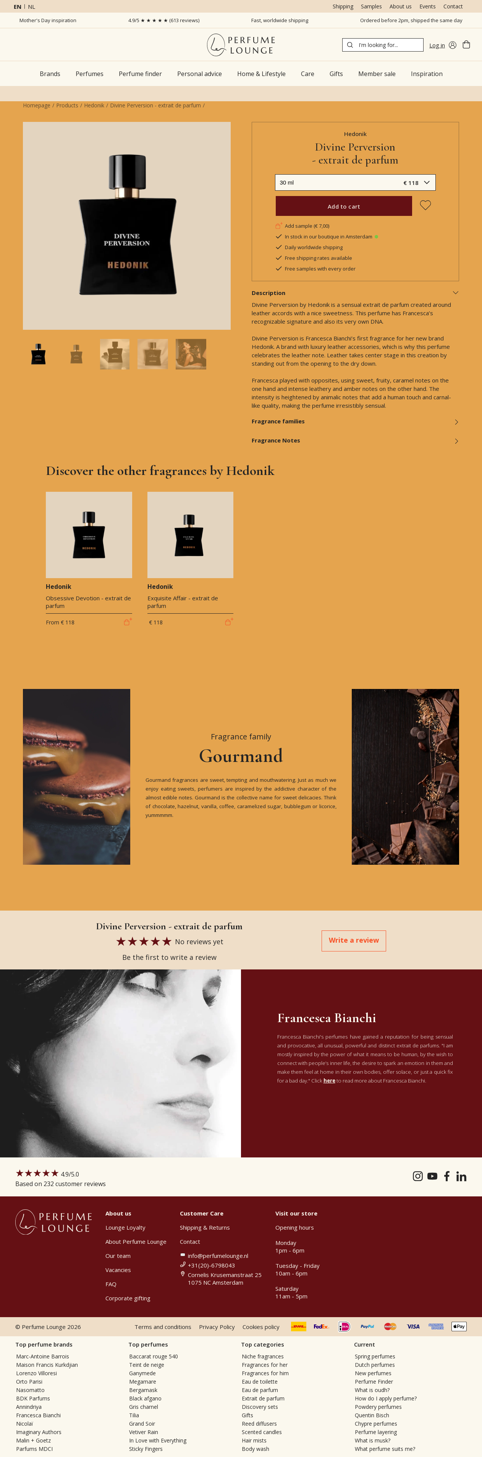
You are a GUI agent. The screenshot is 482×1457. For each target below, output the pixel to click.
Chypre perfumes (376, 1423)
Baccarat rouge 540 (153, 1356)
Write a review (354, 940)
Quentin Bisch (372, 1415)
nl (31, 6)
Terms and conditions (162, 1327)
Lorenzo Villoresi (36, 1373)
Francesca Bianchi (38, 1415)
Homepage (36, 105)
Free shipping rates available (313, 258)
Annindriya (29, 1406)
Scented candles (262, 1432)
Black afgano (145, 1398)
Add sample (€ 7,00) (302, 226)
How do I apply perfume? (386, 1398)
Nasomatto (30, 1390)
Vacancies (118, 1270)
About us (401, 6)
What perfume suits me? (385, 1448)
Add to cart (344, 206)
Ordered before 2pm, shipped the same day (411, 20)
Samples (371, 6)
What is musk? (372, 1440)
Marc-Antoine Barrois (42, 1356)
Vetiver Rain (143, 1432)
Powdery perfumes (378, 1406)
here (329, 1080)
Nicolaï (24, 1423)
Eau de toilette (260, 1381)
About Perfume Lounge (136, 1241)
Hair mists (254, 1440)
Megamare (142, 1381)
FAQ (110, 1284)
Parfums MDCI (34, 1448)
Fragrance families (355, 421)
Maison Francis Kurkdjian (47, 1364)
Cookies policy (261, 1327)
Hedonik (94, 105)
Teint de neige (146, 1364)
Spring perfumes (375, 1356)
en (17, 6)
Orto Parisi (29, 1381)
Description (355, 293)
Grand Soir (142, 1423)
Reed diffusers (259, 1423)
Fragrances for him (265, 1373)
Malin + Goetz (33, 1440)
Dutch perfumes (375, 1364)
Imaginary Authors (38, 1432)
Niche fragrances (263, 1356)
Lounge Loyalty (125, 1227)
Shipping (343, 6)
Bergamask (143, 1390)
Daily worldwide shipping (309, 247)
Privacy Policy (217, 1327)
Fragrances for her (265, 1364)
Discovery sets (260, 1406)
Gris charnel (143, 1406)
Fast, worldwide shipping (279, 20)
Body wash (255, 1448)
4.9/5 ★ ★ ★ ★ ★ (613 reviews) (163, 20)
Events (427, 6)
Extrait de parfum (263, 1398)
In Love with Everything (157, 1440)
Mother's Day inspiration (47, 20)
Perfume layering (376, 1432)
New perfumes (373, 1373)
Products (67, 105)
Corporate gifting (127, 1298)
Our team (118, 1255)
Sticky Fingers (146, 1448)
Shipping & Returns (205, 1227)
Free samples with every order (315, 268)
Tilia (134, 1415)
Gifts (247, 1415)
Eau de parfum (260, 1390)
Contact (453, 6)
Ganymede (142, 1373)
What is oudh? (372, 1390)
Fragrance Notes (355, 440)
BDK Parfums (33, 1398)
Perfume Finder (374, 1381)
